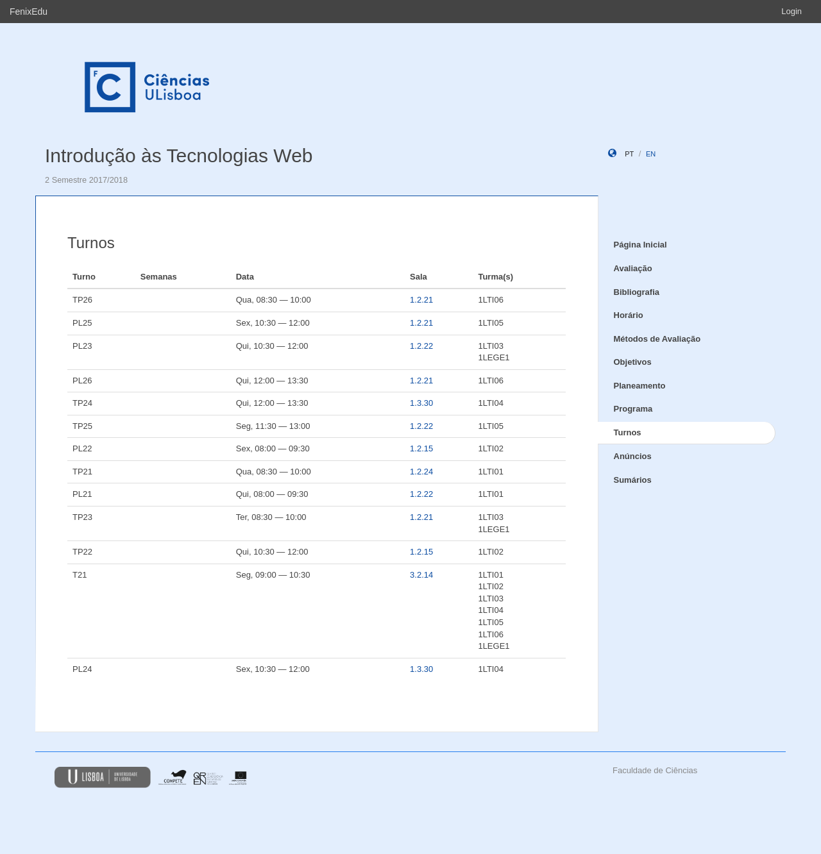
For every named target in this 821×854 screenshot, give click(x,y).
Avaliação (633, 268)
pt (629, 154)
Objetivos (633, 362)
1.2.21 (421, 300)
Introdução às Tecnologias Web (179, 155)
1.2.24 (421, 471)
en (651, 154)
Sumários (633, 480)
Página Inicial (640, 244)
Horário (628, 315)
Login (791, 11)
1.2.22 (421, 346)
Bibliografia (637, 292)
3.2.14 (421, 575)
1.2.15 (421, 448)
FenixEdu (28, 11)
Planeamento (640, 385)
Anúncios (633, 456)
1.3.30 (421, 403)
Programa (633, 409)
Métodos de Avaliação (657, 339)
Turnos (627, 432)
